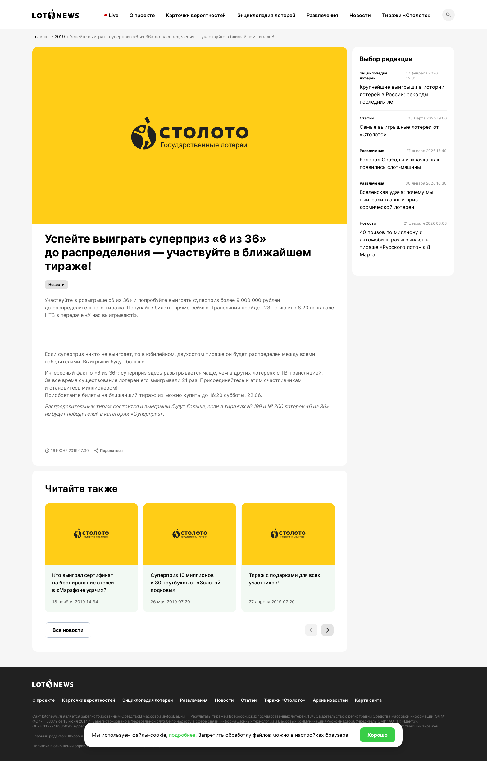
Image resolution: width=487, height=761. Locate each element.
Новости (360, 15)
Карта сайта (368, 700)
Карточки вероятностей (196, 15)
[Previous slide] (311, 630)
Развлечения (322, 15)
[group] (91, 557)
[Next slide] (327, 630)
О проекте (142, 15)
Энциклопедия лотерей (266, 15)
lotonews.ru (52, 716)
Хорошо (377, 735)
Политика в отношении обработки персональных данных (83, 746)
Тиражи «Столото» (406, 15)
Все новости (68, 630)
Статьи (249, 700)
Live (113, 15)
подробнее (182, 735)
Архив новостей (330, 700)
